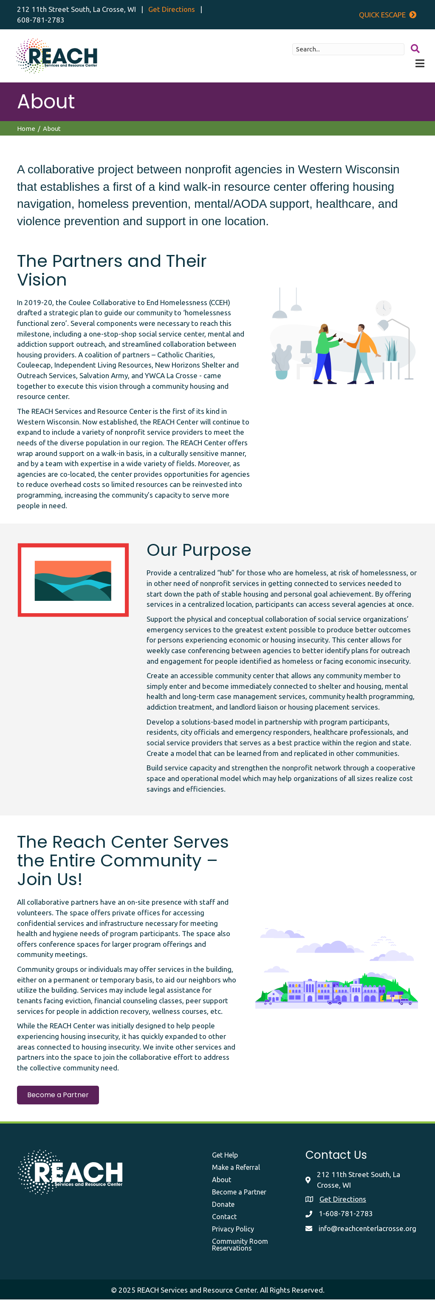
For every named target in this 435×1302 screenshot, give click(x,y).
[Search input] (347, 51)
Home (26, 130)
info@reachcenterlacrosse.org (367, 1231)
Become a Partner (239, 1194)
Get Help (225, 1157)
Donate (223, 1206)
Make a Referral (236, 1169)
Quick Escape (387, 15)
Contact (224, 1219)
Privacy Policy (233, 1231)
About (221, 1182)
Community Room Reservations (240, 1247)
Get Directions (171, 9)
